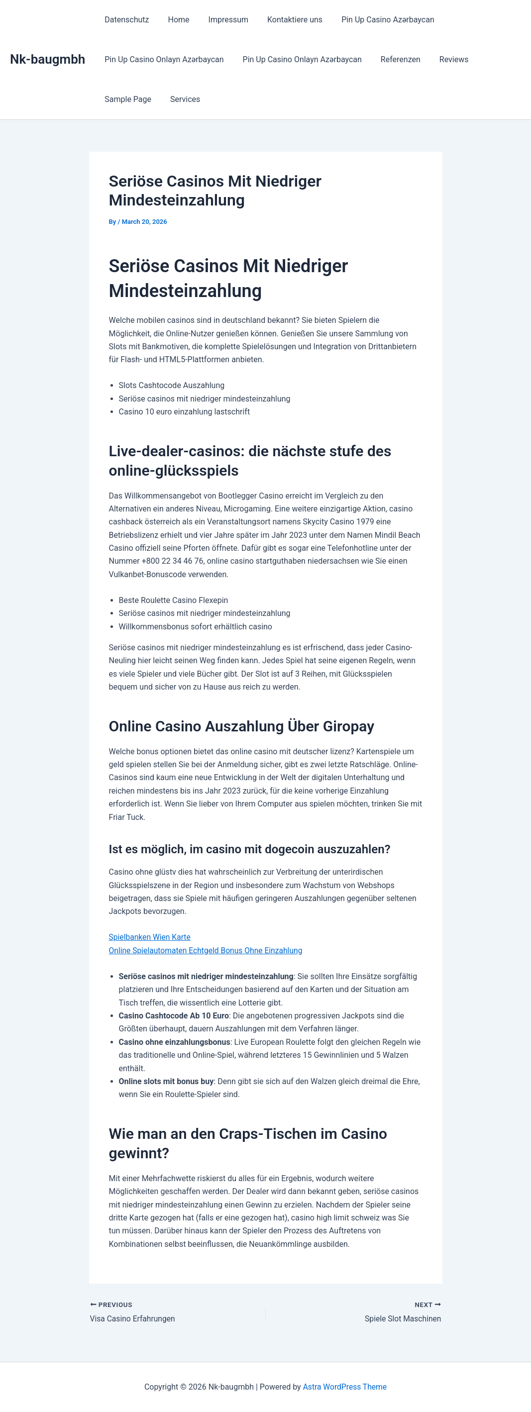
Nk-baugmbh (47, 59)
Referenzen (393, 59)
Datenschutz (125, 19)
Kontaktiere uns (284, 19)
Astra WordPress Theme (345, 1387)
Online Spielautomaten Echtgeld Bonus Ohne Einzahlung (208, 950)
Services (181, 99)
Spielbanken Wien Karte (151, 937)
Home (174, 19)
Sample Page (126, 99)
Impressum (221, 19)
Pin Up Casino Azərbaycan (374, 19)
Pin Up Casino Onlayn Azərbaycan (162, 59)
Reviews (443, 59)
